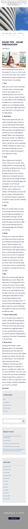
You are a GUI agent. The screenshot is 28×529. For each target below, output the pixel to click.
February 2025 (6, 496)
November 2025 (7, 469)
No (21, 4)
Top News (5, 411)
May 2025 (5, 487)
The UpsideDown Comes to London (11, 446)
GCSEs (19, 72)
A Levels (12, 72)
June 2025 (5, 484)
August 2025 (6, 478)
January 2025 (6, 498)
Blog (4, 399)
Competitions (6, 402)
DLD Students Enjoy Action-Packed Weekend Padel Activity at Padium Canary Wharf (13, 450)
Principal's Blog (6, 408)
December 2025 (7, 466)
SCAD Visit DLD (6, 440)
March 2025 (6, 493)
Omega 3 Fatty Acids (18, 186)
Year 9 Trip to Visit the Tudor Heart (11, 443)
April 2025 (5, 490)
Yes (19, 4)
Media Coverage (7, 405)
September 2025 (7, 475)
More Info (14, 518)
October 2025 (6, 472)
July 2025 (5, 481)
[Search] (12, 421)
